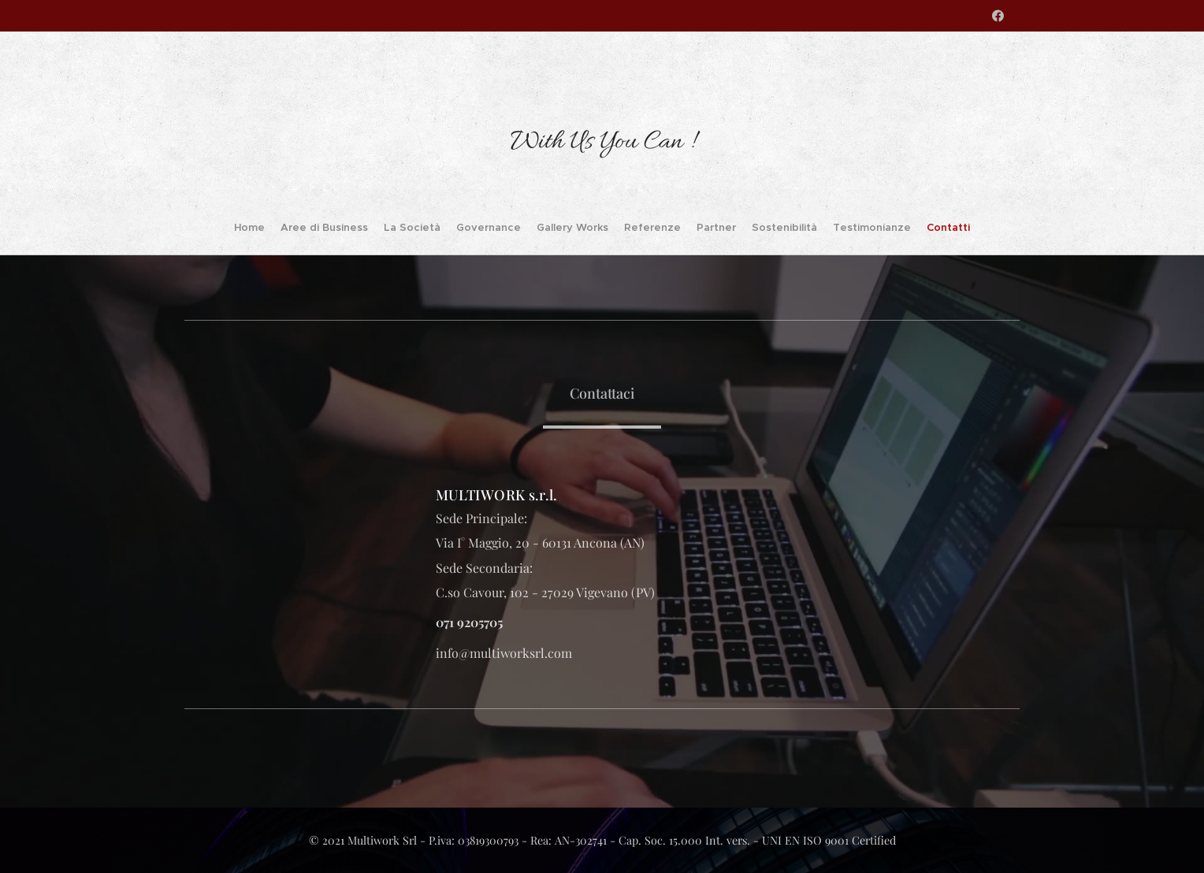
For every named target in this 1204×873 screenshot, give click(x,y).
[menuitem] (294, 229)
